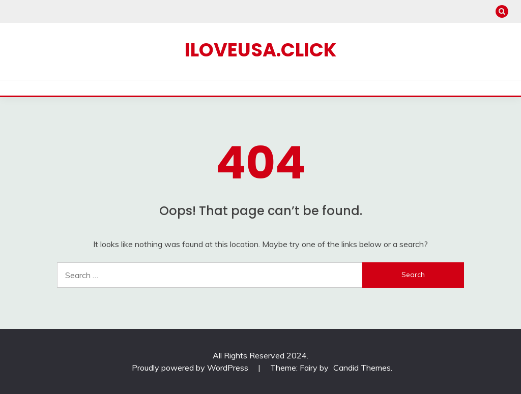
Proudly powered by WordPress (191, 367)
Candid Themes (362, 367)
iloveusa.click (260, 50)
